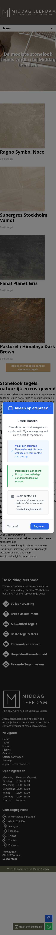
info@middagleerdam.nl (28, 509)
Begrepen (39, 526)
